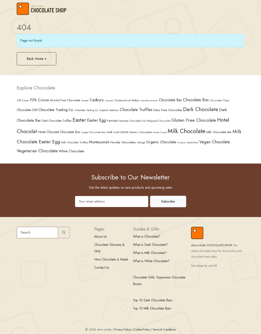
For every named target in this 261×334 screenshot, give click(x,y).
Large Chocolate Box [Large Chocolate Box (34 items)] (93, 132)
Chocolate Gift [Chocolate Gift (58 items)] (27, 109)
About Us (100, 236)
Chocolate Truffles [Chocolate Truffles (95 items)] (136, 110)
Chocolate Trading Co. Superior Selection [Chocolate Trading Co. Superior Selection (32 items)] (97, 110)
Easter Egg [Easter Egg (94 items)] (96, 120)
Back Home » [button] (36, 58)
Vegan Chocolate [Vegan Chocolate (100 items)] (214, 142)
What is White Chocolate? (151, 261)
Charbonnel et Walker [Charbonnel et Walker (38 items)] (126, 100)
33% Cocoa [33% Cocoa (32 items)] (23, 100)
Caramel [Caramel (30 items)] (109, 100)
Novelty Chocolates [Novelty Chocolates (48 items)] (123, 142)
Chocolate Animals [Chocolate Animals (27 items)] (149, 100)
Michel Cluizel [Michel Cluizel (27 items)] (160, 132)
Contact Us (101, 267)
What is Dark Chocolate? (150, 244)
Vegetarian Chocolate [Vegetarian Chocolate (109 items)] (37, 151)
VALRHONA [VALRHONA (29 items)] (192, 142)
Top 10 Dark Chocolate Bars (152, 300)
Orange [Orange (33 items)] (141, 142)
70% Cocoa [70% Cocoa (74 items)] (39, 100)
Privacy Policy (122, 329)
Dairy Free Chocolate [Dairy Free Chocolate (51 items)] (167, 110)
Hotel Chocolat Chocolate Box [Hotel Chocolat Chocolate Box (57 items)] (59, 132)
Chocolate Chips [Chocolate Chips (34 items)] (219, 100)
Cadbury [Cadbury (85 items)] (97, 100)
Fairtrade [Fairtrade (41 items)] (112, 121)
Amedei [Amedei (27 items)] (84, 100)
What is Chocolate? (146, 236)
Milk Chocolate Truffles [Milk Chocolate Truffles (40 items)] (74, 142)
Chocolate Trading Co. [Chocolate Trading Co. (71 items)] (56, 109)
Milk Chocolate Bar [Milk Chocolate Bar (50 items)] (219, 132)
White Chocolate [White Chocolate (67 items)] (71, 151)
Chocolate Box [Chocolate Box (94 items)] (196, 100)
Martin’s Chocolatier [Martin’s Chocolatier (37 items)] (140, 132)
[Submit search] (64, 232)
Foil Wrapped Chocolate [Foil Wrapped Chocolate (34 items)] (156, 121)
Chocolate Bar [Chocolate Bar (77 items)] (170, 100)
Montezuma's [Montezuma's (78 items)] (99, 142)
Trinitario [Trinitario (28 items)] (181, 142)
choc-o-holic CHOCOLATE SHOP (211, 245)
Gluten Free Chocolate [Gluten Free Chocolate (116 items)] (193, 120)
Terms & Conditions (164, 329)
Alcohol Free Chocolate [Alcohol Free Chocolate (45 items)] (65, 100)
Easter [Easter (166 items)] (79, 120)
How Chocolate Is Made (111, 259)
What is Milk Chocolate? (150, 252)
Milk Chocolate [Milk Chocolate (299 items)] (186, 131)
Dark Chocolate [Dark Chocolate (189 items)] (200, 109)
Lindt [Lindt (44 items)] (109, 132)
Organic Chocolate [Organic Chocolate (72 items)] (161, 142)
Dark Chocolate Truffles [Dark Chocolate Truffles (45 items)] (57, 121)
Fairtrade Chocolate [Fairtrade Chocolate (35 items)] (129, 121)
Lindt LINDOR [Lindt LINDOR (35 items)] (120, 132)
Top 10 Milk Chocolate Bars (152, 308)
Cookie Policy (141, 329)
